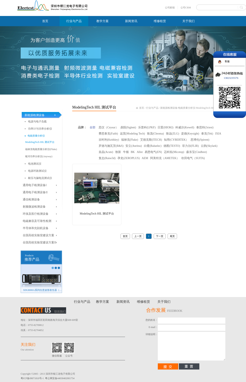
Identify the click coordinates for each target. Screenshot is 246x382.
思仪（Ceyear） (108, 127)
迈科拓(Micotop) (174, 152)
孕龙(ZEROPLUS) (128, 158)
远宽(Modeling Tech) (132, 133)
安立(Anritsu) (133, 145)
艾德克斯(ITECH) (151, 139)
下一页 (159, 236)
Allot (140, 152)
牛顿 (126, 152)
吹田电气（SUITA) (193, 158)
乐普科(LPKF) (147, 127)
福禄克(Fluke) (129, 139)
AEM (145, 158)
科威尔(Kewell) (184, 127)
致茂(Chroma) (155, 133)
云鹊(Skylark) (209, 145)
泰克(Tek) (207, 133)
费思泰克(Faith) (108, 133)
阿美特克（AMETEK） (164, 158)
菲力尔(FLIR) (190, 145)
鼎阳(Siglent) (128, 127)
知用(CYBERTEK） (176, 139)
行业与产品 (152, 107)
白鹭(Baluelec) (152, 145)
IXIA (218, 133)
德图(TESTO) (172, 145)
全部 (92, 127)
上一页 (138, 236)
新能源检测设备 (168, 107)
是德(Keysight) (190, 133)
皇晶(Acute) (106, 152)
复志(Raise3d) (107, 158)
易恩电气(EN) (153, 152)
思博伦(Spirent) (200, 139)
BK (133, 152)
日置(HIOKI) (165, 127)
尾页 (172, 236)
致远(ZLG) (172, 133)
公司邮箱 (170, 7)
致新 (118, 152)
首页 (45, 21)
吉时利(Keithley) (109, 139)
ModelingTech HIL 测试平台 (210, 107)
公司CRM (186, 7)
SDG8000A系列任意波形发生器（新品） (42, 290)
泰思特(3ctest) (204, 127)
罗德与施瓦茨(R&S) (111, 145)
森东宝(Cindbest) (196, 152)
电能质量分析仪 (186, 107)
